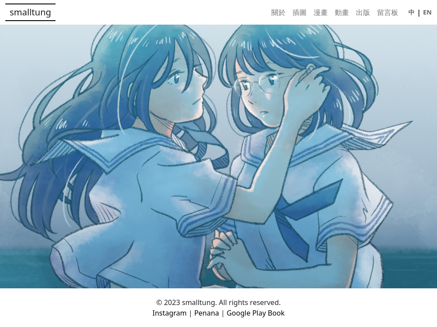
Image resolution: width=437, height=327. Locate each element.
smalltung (30, 12)
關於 (278, 12)
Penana (207, 313)
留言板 (387, 12)
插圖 (300, 12)
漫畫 (321, 12)
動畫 (342, 12)
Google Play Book (255, 313)
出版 (363, 12)
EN (427, 12)
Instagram (170, 313)
